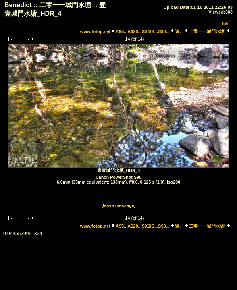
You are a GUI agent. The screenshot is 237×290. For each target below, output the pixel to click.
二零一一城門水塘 (207, 31)
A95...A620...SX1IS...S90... (143, 31)
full (225, 23)
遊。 (179, 31)
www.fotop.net (95, 31)
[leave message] (119, 205)
